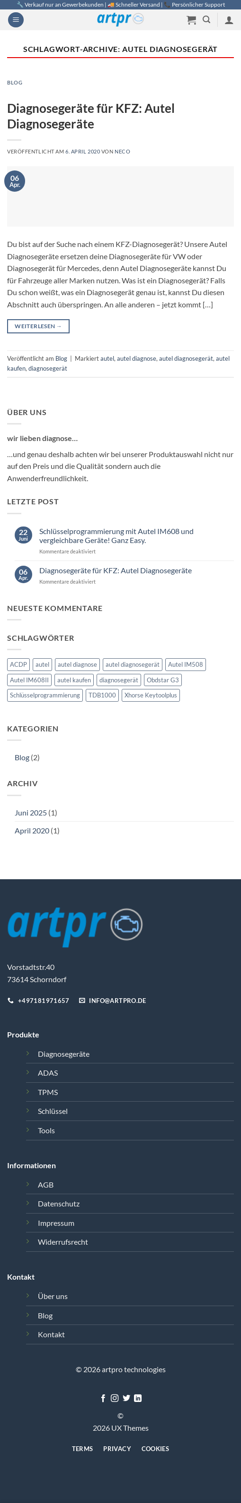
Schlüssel (53, 1110)
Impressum (56, 1222)
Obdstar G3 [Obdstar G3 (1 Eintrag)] (163, 680)
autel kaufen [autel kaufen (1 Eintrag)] (74, 680)
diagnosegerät (47, 368)
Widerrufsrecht (63, 1241)
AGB (46, 1184)
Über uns (53, 1295)
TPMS (48, 1091)
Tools (46, 1130)
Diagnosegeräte (63, 1053)
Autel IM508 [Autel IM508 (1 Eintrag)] (185, 664)
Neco (122, 151)
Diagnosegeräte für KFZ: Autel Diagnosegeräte (115, 570)
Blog (22, 757)
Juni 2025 (31, 812)
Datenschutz (59, 1203)
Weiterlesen (38, 326)
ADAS (48, 1072)
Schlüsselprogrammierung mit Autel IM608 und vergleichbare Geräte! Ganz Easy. (116, 535)
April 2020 (32, 830)
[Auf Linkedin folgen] (138, 1398)
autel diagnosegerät (186, 358)
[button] (16, 20)
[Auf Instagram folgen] (114, 1398)
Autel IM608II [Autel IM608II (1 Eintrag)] (29, 680)
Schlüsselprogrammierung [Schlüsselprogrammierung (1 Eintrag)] (45, 695)
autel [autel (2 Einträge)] (42, 664)
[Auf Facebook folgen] (103, 1398)
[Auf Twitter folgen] (126, 1398)
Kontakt (51, 1334)
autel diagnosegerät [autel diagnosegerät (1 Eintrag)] (133, 664)
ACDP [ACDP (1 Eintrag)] (18, 664)
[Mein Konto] (229, 19)
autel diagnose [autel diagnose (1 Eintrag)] (77, 664)
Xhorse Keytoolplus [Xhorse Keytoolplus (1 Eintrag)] (151, 695)
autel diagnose (136, 358)
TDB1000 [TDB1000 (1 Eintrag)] (102, 695)
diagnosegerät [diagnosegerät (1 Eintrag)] (118, 680)
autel (107, 358)
